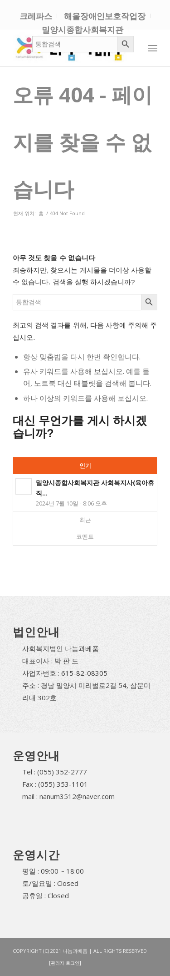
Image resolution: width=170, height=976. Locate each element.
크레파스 (35, 15)
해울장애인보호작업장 (105, 15)
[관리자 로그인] (65, 963)
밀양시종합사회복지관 (82, 29)
